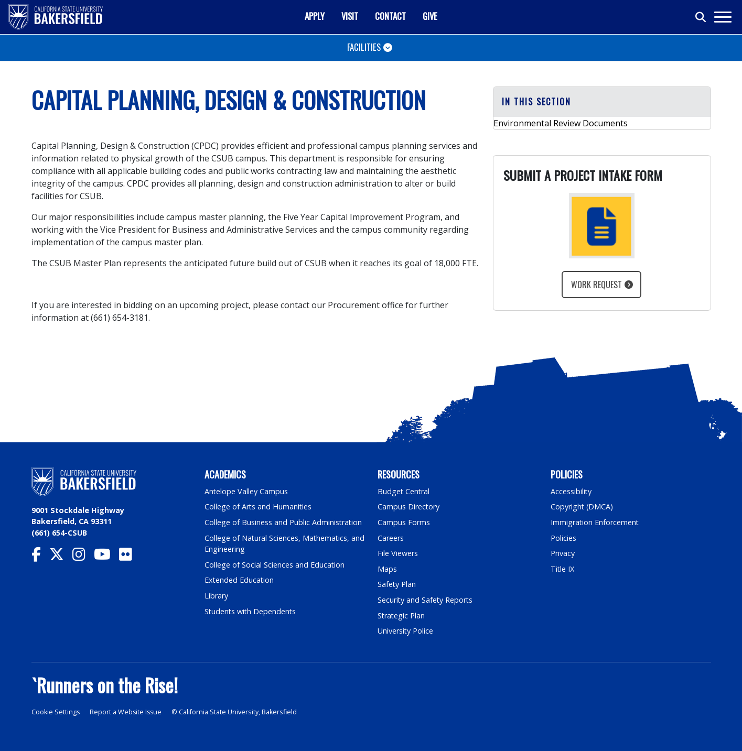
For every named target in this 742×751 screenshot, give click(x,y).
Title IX (563, 569)
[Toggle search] (701, 17)
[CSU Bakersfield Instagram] (83, 557)
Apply (315, 16)
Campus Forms (404, 522)
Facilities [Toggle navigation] (364, 46)
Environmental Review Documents (560, 123)
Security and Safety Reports (426, 600)
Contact (390, 16)
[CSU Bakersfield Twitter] (60, 557)
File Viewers (398, 553)
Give (430, 16)
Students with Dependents (251, 611)
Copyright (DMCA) (582, 506)
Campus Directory (409, 506)
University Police (406, 631)
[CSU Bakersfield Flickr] (130, 557)
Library (216, 596)
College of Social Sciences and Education (275, 565)
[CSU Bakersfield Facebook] (40, 557)
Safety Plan (397, 584)
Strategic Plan (402, 616)
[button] (602, 101)
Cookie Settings (55, 712)
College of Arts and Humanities (259, 506)
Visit (349, 16)
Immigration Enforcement (595, 522)
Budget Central (404, 491)
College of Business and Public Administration (284, 522)
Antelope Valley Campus (246, 491)
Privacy (563, 553)
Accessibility (571, 491)
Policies (563, 538)
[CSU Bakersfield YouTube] (106, 557)
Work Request (596, 284)
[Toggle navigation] (722, 17)
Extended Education (240, 580)
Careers (391, 538)
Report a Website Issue (127, 712)
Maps (387, 569)
